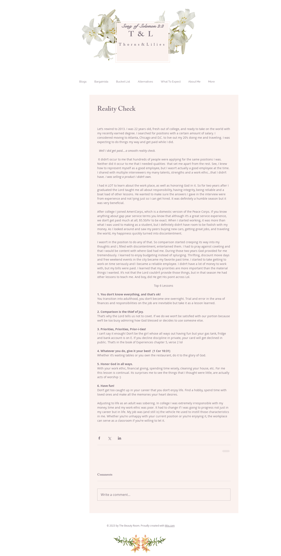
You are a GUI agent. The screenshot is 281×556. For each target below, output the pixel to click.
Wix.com (170, 525)
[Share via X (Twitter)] (109, 438)
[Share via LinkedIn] (119, 438)
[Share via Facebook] (99, 438)
